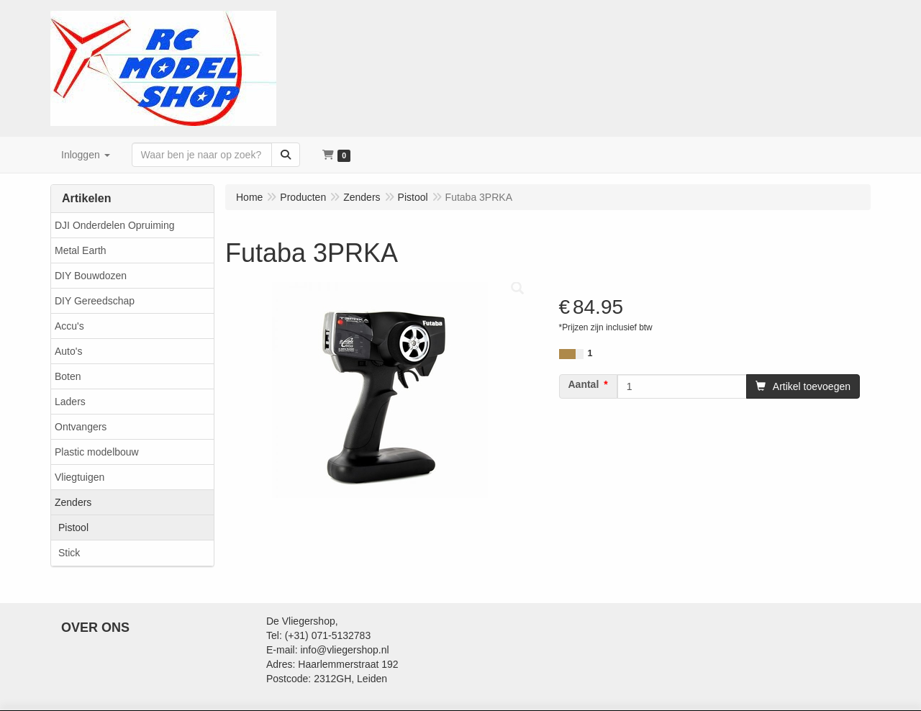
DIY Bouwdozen (91, 275)
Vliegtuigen (79, 477)
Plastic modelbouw (97, 452)
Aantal (583, 384)
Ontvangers (80, 427)
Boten (68, 376)
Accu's (69, 326)
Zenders (73, 502)
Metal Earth (80, 250)
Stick (69, 552)
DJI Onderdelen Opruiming (115, 225)
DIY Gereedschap (95, 301)
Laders (70, 401)
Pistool (73, 527)
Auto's (68, 351)
